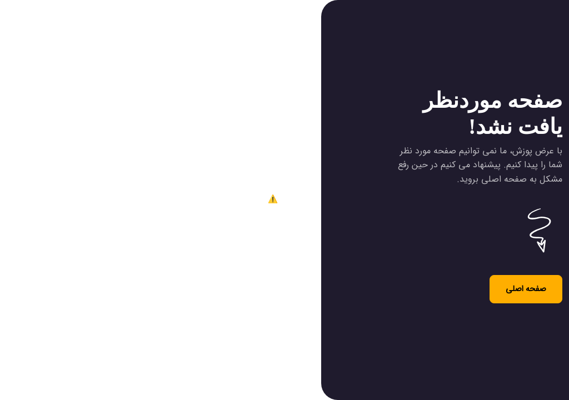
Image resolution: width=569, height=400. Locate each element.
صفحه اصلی (526, 289)
